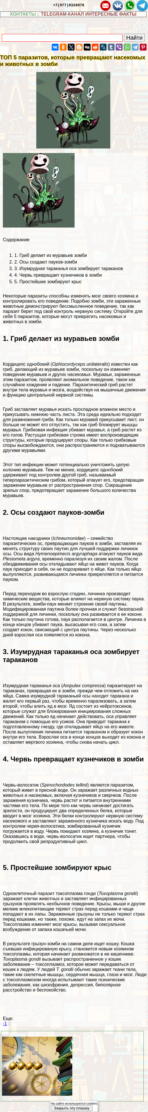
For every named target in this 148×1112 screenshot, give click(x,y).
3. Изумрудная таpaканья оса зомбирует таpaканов (68, 268)
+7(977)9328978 (68, 4)
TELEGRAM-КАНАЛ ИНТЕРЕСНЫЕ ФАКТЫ (89, 14)
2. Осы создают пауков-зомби (45, 262)
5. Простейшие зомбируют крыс (48, 281)
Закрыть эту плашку (71, 1108)
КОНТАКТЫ (23, 14)
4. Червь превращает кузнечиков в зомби (58, 275)
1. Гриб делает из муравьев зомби (50, 255)
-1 (5, 1023)
